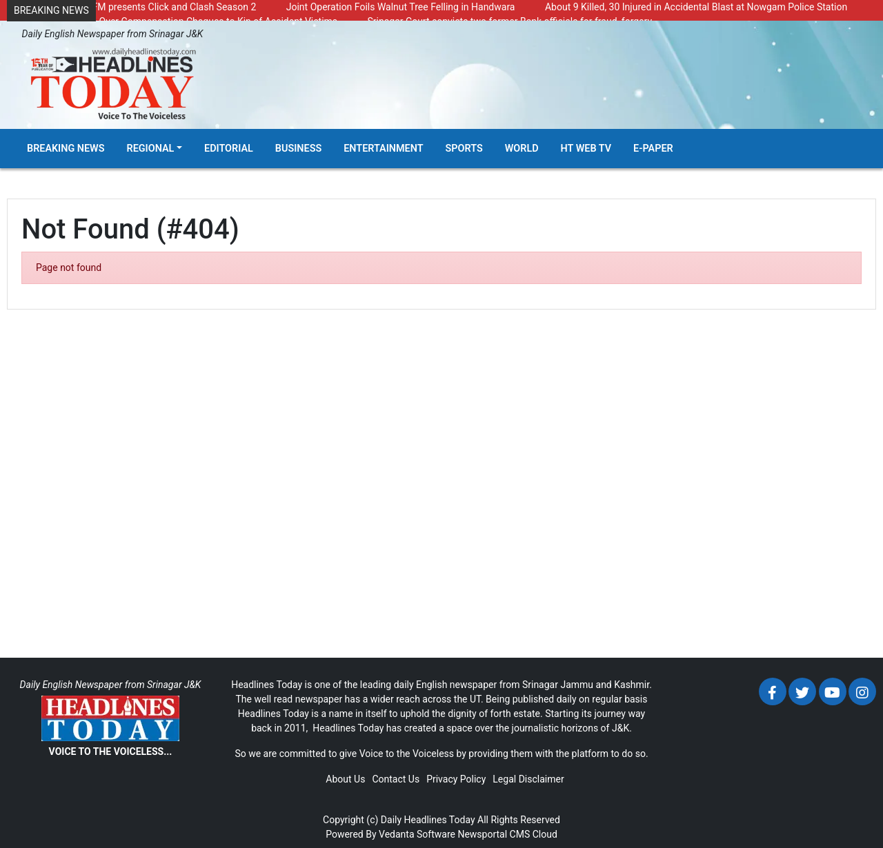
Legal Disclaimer (528, 779)
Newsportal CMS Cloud (507, 834)
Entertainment (383, 148)
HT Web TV (586, 148)
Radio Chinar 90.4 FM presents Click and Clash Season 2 (135, 6)
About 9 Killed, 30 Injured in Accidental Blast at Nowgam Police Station (696, 6)
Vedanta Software (417, 834)
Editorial (228, 148)
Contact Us (395, 779)
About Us (345, 779)
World (522, 148)
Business (298, 148)
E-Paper (653, 148)
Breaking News (66, 148)
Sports (464, 148)
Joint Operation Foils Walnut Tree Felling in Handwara (400, 6)
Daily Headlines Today (428, 819)
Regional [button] (151, 148)
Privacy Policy (456, 779)
